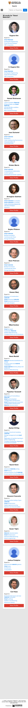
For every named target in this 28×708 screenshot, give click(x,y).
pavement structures (11, 344)
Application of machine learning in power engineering (13, 497)
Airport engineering (9, 607)
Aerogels (8, 377)
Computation (7, 645)
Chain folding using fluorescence (13, 155)
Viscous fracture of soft (13, 531)
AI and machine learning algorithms (14, 532)
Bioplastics (7, 153)
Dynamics (7, 233)
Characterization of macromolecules (9, 157)
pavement (11, 342)
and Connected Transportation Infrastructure (12, 456)
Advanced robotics (9, 684)
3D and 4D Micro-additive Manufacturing (11, 119)
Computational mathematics (12, 191)
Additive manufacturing (10, 682)
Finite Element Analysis (10, 43)
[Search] (25, 10)
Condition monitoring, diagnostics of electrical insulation (13, 500)
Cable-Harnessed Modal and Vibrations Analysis (12, 231)
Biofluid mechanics (9, 266)
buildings (8, 680)
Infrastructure (9, 568)
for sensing (11, 228)
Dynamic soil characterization (12, 571)
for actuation (12, 227)
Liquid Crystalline (11, 114)
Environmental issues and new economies (12, 678)
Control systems (8, 192)
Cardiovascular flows (10, 268)
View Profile (14, 53)
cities (7, 642)
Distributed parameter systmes (13, 194)
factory (8, 529)
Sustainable (10, 379)
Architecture (7, 643)
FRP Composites (9, 45)
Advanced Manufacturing (11, 424)
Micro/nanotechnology (10, 122)
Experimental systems (12, 640)
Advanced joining (11, 527)
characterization (11, 461)
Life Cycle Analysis (9, 346)
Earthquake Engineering (11, 41)
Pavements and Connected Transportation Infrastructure (13, 459)
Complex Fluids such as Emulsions (13, 382)
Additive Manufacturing (10, 380)
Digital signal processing (11, 570)
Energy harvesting (9, 269)
